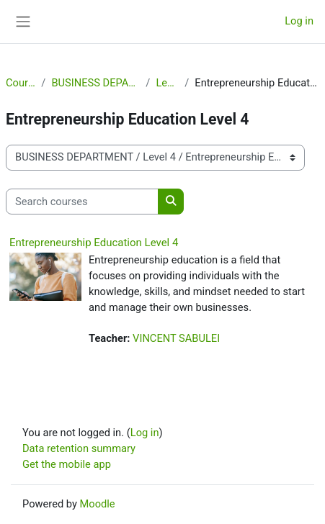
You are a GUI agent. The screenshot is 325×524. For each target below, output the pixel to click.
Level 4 (167, 82)
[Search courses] (82, 201)
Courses (20, 82)
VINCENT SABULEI (176, 338)
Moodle (97, 503)
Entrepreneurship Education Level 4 (93, 242)
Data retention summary (78, 448)
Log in (299, 20)
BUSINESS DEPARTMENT (95, 82)
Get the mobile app (66, 464)
